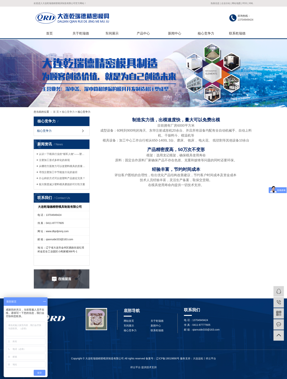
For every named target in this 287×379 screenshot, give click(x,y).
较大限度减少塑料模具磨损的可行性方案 (62, 184)
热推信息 (215, 3)
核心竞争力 (206, 33)
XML (251, 3)
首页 (49, 33)
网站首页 (129, 320)
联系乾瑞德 (237, 33)
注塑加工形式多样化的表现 (54, 160)
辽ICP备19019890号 (167, 358)
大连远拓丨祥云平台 (204, 358)
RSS (245, 3)
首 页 (56, 111)
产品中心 (143, 33)
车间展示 (112, 33)
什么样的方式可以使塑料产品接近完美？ (62, 178)
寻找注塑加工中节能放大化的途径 (58, 172)
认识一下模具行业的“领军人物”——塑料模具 (63, 154)
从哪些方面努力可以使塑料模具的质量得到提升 (63, 166)
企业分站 (225, 3)
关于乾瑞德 (80, 33)
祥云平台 (135, 367)
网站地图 (236, 3)
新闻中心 (174, 33)
